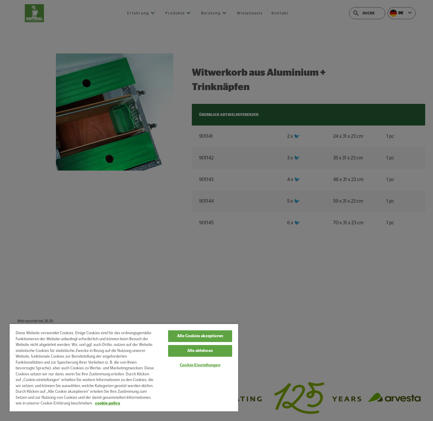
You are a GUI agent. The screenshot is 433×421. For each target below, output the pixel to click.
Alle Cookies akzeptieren (200, 336)
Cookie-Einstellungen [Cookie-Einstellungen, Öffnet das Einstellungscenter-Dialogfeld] (200, 365)
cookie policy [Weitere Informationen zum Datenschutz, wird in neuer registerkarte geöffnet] (107, 403)
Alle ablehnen (200, 351)
